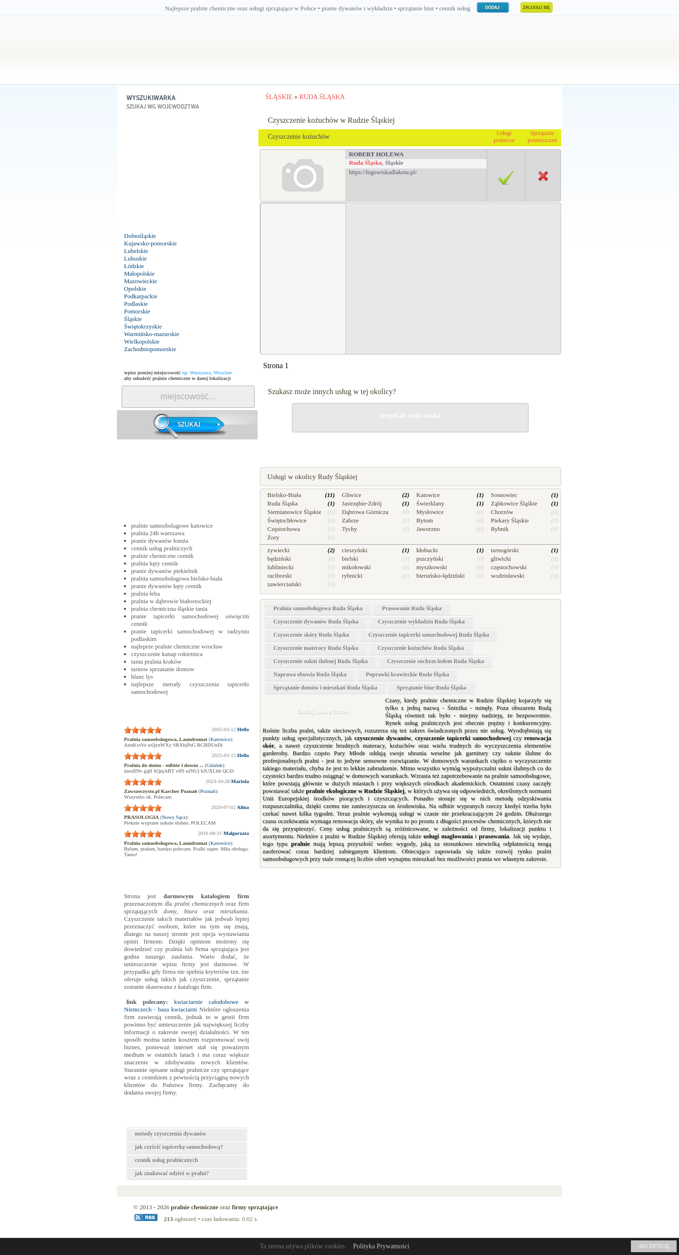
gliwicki (501, 558)
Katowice (220, 739)
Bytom (424, 520)
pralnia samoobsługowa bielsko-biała (177, 578)
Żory (273, 537)
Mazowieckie (140, 281)
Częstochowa (283, 528)
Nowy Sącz (173, 817)
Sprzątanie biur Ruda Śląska (431, 687)
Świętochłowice (286, 520)
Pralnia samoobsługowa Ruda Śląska (318, 608)
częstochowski (509, 567)
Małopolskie (139, 273)
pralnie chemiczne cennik (162, 555)
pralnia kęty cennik (154, 563)
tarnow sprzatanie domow (162, 669)
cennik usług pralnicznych (166, 1160)
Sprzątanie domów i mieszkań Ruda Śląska (325, 687)
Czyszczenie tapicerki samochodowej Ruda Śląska (428, 635)
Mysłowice (430, 511)
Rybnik (500, 528)
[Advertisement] (187, 173)
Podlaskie (136, 303)
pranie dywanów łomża (159, 540)
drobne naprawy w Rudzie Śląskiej (410, 443)
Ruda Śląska (365, 162)
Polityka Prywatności (381, 1246)
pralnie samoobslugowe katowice (172, 525)
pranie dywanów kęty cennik (166, 586)
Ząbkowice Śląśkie (514, 503)
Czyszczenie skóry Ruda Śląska (311, 635)
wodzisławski (507, 575)
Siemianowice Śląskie (294, 511)
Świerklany (430, 503)
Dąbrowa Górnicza (365, 511)
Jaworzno (428, 528)
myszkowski (431, 567)
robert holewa (376, 154)
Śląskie (133, 318)
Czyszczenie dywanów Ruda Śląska (315, 621)
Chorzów (502, 511)
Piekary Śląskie (510, 520)
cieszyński (354, 550)
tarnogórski (505, 550)
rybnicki (352, 575)
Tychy (349, 528)
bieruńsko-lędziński (440, 575)
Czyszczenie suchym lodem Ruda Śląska (435, 661)
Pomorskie (137, 311)
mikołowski (356, 567)
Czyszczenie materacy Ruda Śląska (315, 648)
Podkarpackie (140, 296)
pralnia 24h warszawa (157, 533)
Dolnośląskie (140, 235)
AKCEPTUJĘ (654, 1246)
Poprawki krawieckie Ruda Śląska (407, 674)
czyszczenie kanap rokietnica (167, 653)
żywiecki (278, 550)
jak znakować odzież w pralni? (172, 1173)
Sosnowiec (504, 494)
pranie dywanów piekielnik (164, 570)
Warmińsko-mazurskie (151, 333)
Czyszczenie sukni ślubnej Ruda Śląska (320, 661)
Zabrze (350, 520)
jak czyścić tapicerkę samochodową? (179, 1147)
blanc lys (142, 676)
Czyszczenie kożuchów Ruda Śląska (421, 648)
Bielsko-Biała (284, 494)
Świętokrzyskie (143, 326)
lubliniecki (280, 567)
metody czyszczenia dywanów (170, 1133)
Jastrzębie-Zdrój (361, 503)
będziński (279, 558)
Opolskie (135, 288)
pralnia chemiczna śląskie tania (169, 608)
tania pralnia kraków (156, 661)
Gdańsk (215, 765)
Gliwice (351, 494)
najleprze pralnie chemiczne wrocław (177, 646)
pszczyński (429, 558)
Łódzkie (134, 266)
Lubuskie (135, 258)
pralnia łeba (145, 593)
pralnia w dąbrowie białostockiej (171, 601)
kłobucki (427, 550)
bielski (350, 558)
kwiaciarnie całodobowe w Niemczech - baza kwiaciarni (186, 1005)
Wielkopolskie (141, 341)
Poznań (207, 791)
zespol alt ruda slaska (410, 415)
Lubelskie (136, 250)
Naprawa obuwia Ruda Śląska (310, 674)
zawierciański (284, 584)
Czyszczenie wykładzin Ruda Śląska (421, 621)
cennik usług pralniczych (161, 548)
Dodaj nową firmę (321, 711)
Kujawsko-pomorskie (150, 243)
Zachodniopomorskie (150, 349)
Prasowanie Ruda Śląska (412, 608)
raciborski (279, 575)
